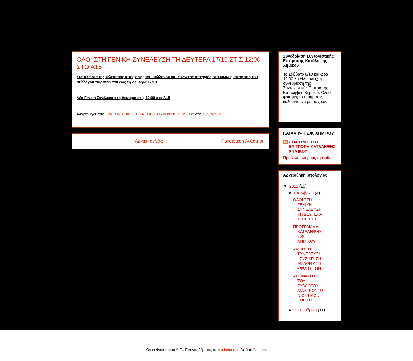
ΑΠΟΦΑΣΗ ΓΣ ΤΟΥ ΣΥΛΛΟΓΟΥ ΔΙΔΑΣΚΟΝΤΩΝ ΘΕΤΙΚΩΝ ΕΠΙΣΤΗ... (308, 288)
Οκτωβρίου (304, 193)
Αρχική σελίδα (149, 141)
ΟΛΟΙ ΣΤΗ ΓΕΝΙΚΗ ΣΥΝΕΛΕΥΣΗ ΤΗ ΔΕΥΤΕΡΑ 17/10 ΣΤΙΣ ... (307, 209)
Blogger (259, 350)
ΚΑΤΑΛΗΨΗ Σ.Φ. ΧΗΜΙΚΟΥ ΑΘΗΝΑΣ (168, 22)
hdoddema (229, 350)
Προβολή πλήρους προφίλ (306, 157)
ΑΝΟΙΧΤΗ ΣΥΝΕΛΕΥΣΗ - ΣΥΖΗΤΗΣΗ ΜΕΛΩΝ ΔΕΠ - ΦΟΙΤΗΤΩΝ (307, 259)
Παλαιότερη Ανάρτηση (243, 141)
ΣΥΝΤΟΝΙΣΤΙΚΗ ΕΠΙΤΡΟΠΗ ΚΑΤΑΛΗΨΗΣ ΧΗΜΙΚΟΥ (312, 146)
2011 (294, 186)
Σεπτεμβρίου (306, 310)
